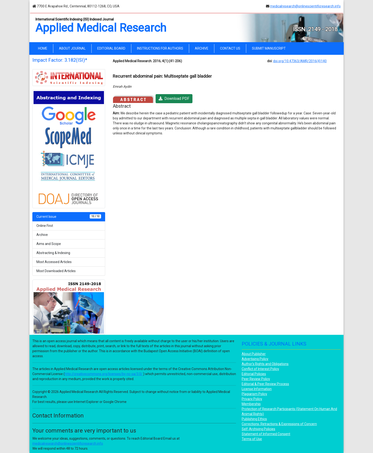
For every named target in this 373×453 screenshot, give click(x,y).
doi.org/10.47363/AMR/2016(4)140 (300, 61)
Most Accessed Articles (54, 262)
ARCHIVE (201, 48)
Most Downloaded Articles (56, 271)
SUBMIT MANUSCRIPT (269, 48)
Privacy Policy (252, 399)
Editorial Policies (254, 374)
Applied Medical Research (100, 28)
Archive (42, 235)
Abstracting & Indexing (53, 253)
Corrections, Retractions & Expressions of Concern (279, 424)
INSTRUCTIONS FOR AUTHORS (160, 48)
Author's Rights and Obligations (265, 364)
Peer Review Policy (256, 379)
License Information (257, 389)
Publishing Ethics (254, 419)
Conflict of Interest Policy (260, 369)
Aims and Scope (48, 244)
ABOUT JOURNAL (72, 48)
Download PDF (174, 98)
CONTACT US (230, 48)
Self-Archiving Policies (258, 429)
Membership (251, 404)
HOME (43, 48)
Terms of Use (252, 439)
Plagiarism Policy (254, 394)
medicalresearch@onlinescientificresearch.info (305, 6)
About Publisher (254, 354)
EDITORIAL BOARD (111, 48)
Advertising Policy (255, 359)
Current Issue (68, 216)
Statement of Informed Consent (266, 434)
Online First (44, 226)
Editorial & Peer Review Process (265, 384)
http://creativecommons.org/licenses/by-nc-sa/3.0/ (104, 374)
